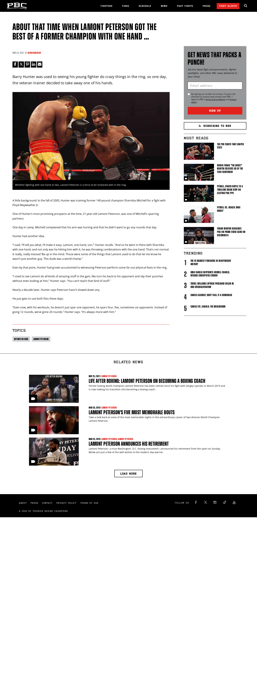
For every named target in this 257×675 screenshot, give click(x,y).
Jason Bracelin (34, 52)
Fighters (106, 6)
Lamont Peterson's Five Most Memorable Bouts (132, 412)
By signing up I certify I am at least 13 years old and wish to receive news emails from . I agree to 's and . (214, 98)
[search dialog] (246, 6)
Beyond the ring (21, 339)
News (164, 6)
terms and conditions (215, 99)
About (23, 503)
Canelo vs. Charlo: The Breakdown (208, 306)
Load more (128, 474)
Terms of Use (89, 503)
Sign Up (215, 111)
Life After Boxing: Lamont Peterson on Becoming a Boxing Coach (147, 381)
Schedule (145, 6)
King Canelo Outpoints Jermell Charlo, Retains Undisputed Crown (210, 274)
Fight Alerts (228, 6)
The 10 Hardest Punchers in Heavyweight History (211, 262)
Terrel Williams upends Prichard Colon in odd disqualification (212, 285)
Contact (47, 503)
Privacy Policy (66, 503)
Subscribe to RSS (215, 126)
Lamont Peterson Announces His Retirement (129, 444)
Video (125, 6)
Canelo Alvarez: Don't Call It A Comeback (211, 295)
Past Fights (185, 6)
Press (206, 6)
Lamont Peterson (41, 339)
